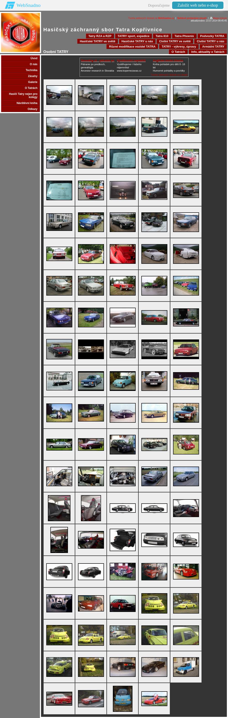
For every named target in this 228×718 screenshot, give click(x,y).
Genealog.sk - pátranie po (97, 60)
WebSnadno (28, 5)
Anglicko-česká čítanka (168, 60)
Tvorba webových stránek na (151, 18)
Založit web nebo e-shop (198, 5)
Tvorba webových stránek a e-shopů (169, 75)
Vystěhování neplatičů (131, 60)
